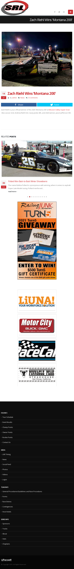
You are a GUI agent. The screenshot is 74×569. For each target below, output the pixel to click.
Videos (5, 474)
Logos (4, 479)
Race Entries (6, 502)
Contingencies (7, 507)
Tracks (4, 529)
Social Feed (6, 464)
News (22, 98)
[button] (28, 197)
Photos (5, 469)
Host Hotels (6, 512)
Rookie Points (7, 437)
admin (14, 98)
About (4, 534)
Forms (4, 496)
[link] (59, 110)
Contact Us (6, 442)
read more (12, 191)
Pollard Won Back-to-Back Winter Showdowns (27, 181)
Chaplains (6, 544)
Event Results (7, 422)
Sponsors (6, 524)
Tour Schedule (7, 417)
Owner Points (7, 432)
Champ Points (7, 427)
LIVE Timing (6, 454)
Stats (4, 539)
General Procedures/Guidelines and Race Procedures (22, 491)
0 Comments (33, 98)
